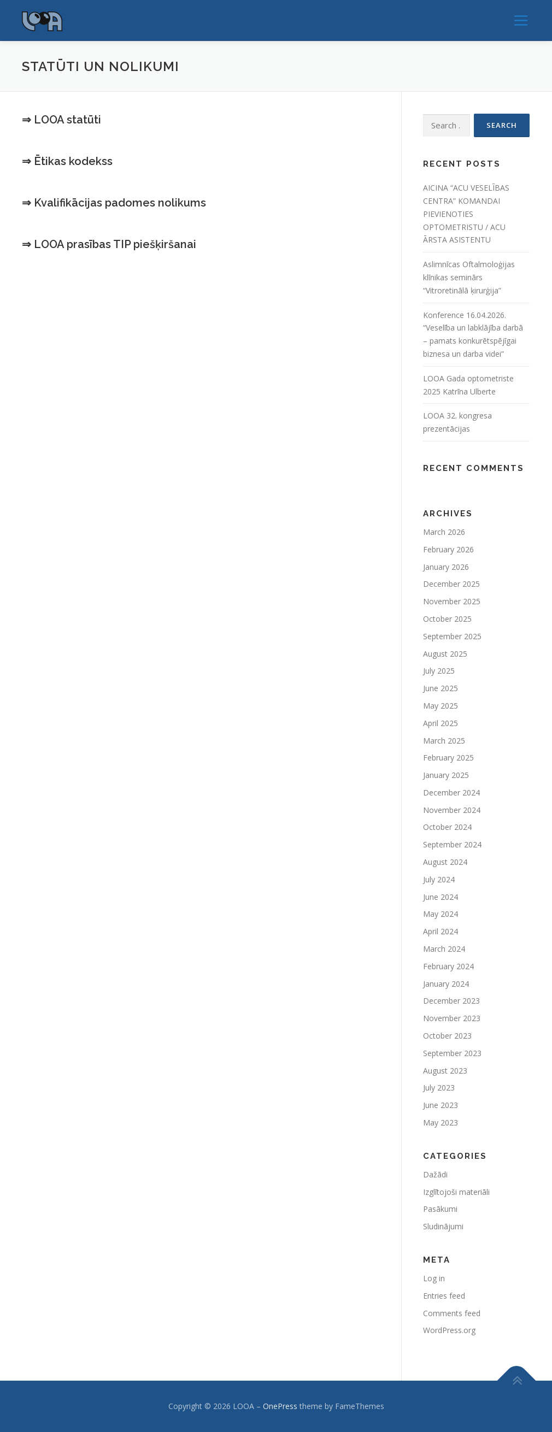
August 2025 (445, 654)
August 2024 (445, 862)
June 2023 (440, 1105)
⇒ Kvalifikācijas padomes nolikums (114, 202)
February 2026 (448, 549)
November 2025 (451, 601)
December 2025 (451, 584)
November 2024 (451, 810)
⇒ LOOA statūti (61, 119)
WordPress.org (449, 1330)
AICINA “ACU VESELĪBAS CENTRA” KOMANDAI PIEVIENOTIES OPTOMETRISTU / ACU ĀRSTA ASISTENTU (466, 213)
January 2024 (446, 984)
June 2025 (440, 688)
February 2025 (448, 757)
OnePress (280, 1406)
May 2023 (440, 1122)
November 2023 (451, 1018)
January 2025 (446, 775)
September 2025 (452, 636)
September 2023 (452, 1053)
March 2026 (444, 532)
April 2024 (440, 931)
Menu (520, 20)
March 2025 (444, 740)
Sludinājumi (443, 1226)
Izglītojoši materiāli (456, 1192)
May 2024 (440, 914)
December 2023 (451, 1000)
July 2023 (439, 1087)
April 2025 (440, 723)
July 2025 (439, 670)
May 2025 (440, 705)
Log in (434, 1278)
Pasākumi (440, 1209)
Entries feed (444, 1295)
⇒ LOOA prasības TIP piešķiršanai (109, 244)
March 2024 (444, 949)
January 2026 (446, 567)
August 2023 (445, 1070)
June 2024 (440, 897)
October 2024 (447, 827)
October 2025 (447, 619)
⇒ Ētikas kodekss (67, 161)
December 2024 (451, 792)
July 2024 (439, 879)
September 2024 (452, 844)
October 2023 (447, 1035)
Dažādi (435, 1174)
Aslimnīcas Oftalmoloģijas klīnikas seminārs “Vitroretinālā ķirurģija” (469, 277)
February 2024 (448, 966)
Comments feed (451, 1313)
